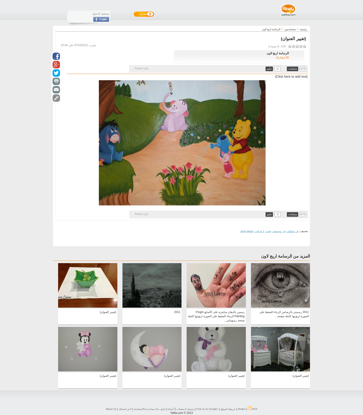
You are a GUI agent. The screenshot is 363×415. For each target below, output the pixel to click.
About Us (111, 409)
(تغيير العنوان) (108, 312)
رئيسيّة (190, 409)
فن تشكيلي (292, 231)
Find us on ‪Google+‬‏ (207, 409)
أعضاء (171, 409)
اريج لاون (259, 231)
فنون (268, 231)
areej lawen (246, 231)
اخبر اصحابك (125, 409)
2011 (177, 312)
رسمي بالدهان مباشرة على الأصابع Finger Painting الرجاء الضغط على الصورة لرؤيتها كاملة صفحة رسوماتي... (216, 316)
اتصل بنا (161, 409)
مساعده (150, 409)
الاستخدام (139, 409)
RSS (252, 409)
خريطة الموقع (228, 409)
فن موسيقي (278, 231)
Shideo (241, 409)
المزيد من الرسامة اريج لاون (285, 256)
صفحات (181, 409)
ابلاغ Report (141, 68)
